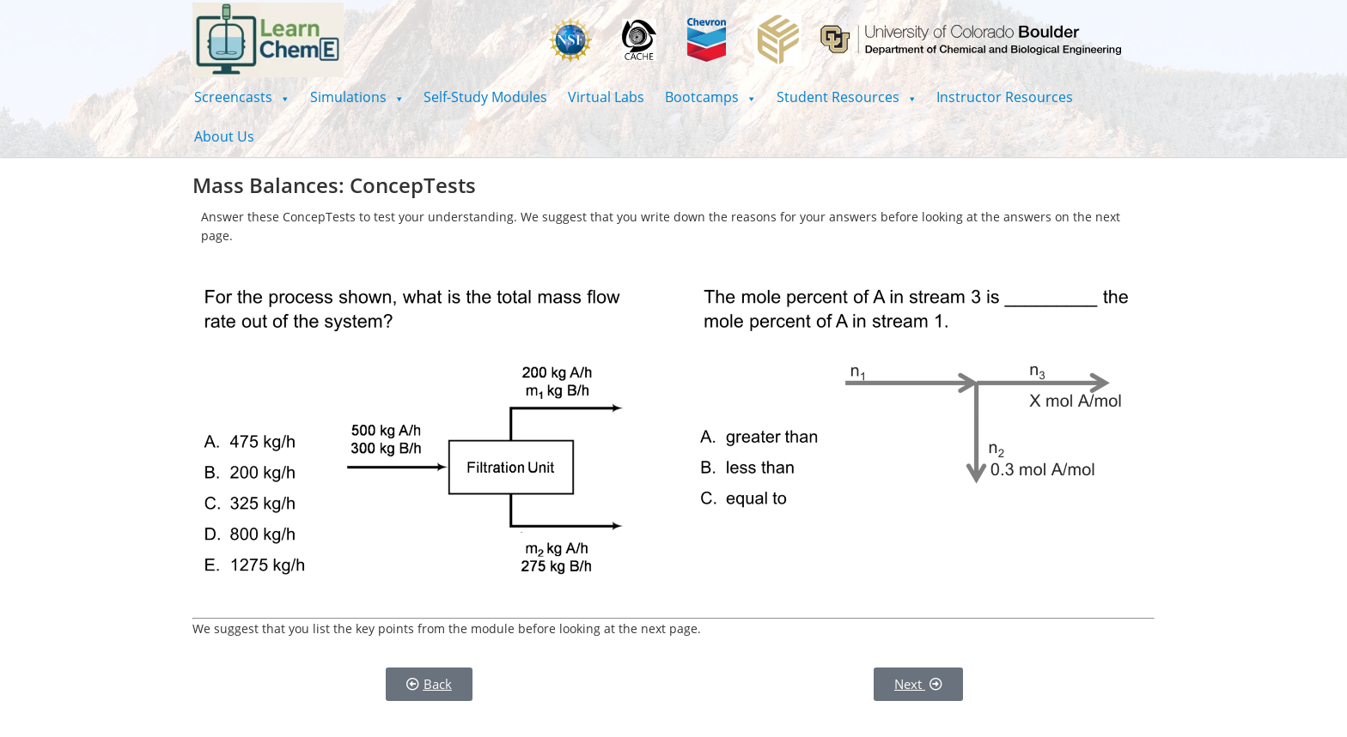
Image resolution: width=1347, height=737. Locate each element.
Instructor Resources (1004, 97)
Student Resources (847, 97)
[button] (242, 97)
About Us (224, 136)
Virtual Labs (606, 97)
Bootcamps (710, 97)
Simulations (357, 97)
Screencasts (242, 97)
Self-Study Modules (485, 97)
